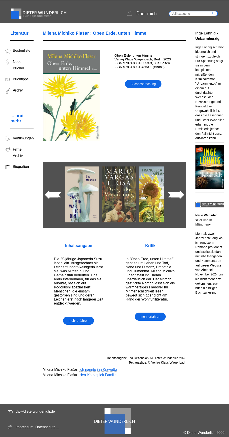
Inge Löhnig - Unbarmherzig (207, 36)
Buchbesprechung (143, 84)
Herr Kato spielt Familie (98, 375)
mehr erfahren (78, 320)
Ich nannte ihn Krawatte (98, 369)
